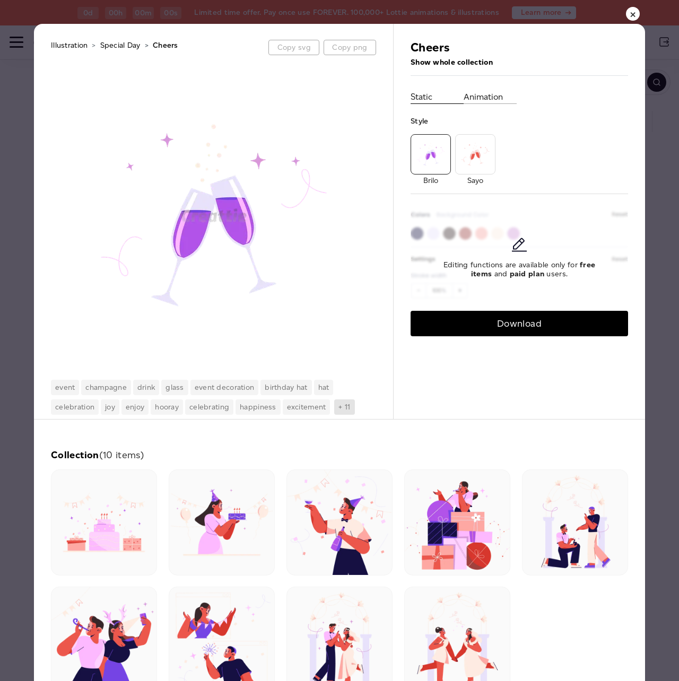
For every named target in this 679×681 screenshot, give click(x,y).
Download (519, 323)
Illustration (69, 45)
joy (110, 407)
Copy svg (294, 47)
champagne (106, 387)
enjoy (135, 407)
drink (146, 387)
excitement (306, 407)
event (65, 387)
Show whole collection (452, 62)
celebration (74, 407)
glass (175, 387)
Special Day (120, 45)
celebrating (209, 407)
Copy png (349, 47)
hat (323, 387)
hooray (167, 407)
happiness (258, 407)
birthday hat (286, 387)
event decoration (224, 387)
